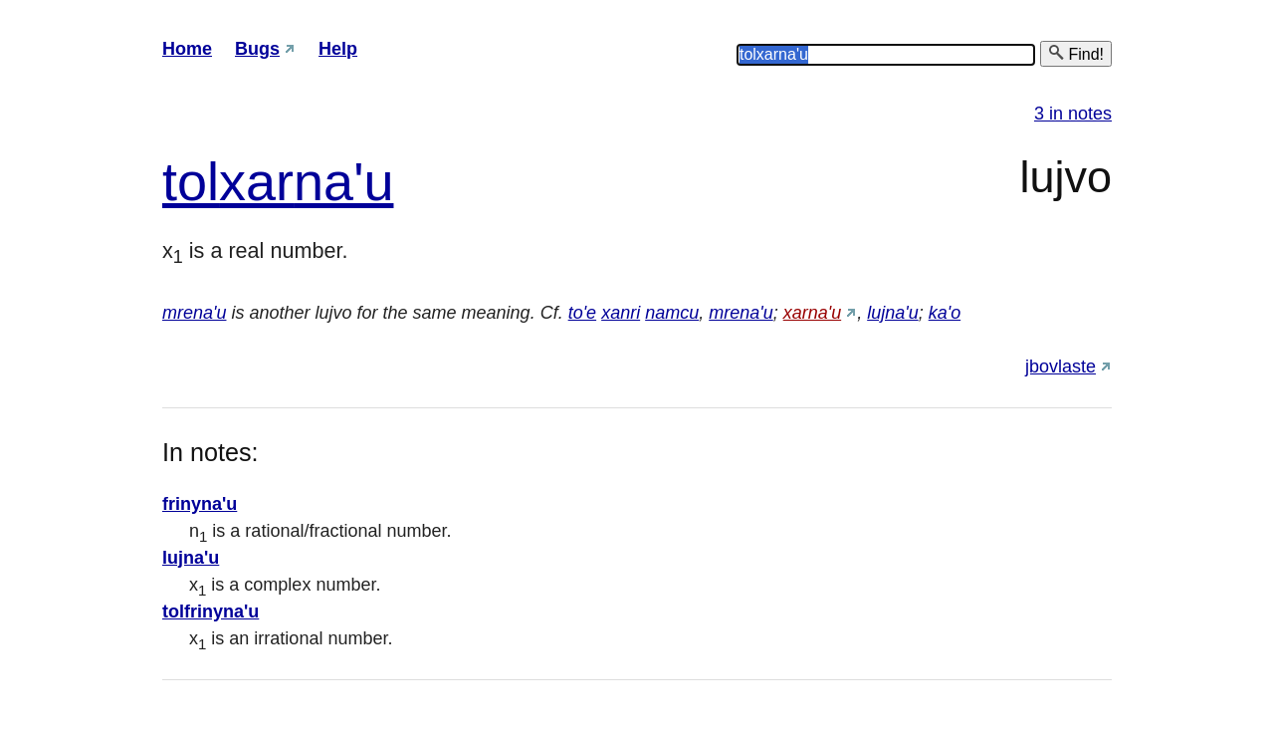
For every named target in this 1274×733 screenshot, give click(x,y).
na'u (343, 181)
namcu (672, 313)
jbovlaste (1060, 366)
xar (256, 181)
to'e (582, 313)
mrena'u (194, 313)
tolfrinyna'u (210, 611)
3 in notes (1073, 113)
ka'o (944, 313)
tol (190, 181)
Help (337, 49)
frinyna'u (199, 504)
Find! (1076, 53)
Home (187, 49)
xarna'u (812, 313)
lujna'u (892, 313)
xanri (620, 313)
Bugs (257, 49)
